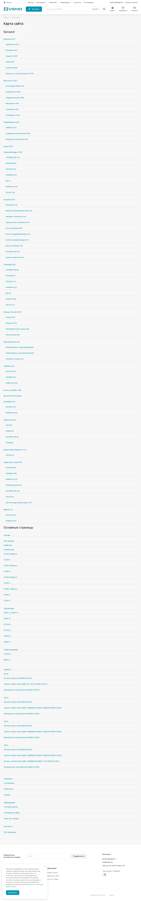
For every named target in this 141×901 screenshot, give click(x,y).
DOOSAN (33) (11, 163)
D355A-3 (7, 636)
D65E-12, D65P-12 (11, 612)
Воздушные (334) (13, 92)
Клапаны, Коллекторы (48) (17, 139)
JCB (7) (8, 181)
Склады (7, 795)
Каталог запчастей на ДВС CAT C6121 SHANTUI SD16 (25, 684)
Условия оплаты (11, 807)
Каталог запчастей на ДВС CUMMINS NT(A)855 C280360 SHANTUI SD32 (33, 755)
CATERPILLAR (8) (12, 270)
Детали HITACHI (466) (12, 396)
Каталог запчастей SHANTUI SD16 (18, 678)
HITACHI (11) (11, 281)
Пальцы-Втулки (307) (12, 312)
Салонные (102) (12, 109)
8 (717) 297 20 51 (116, 2)
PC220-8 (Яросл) (10, 565)
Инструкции (9, 541)
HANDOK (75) (11, 127)
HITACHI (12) (11, 515)
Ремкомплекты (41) (12, 342)
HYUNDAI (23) (11, 473)
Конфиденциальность (97, 895)
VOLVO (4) (10, 455)
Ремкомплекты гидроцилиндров (19, 347)
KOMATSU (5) (11, 521)
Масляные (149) (12, 103)
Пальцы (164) (11, 323)
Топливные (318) (13, 115)
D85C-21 (7, 660)
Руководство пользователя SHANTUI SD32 (21, 767)
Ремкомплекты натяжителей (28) (20, 353)
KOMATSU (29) (11, 186)
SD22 (6, 697)
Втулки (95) (10, 317)
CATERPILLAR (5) (12, 437)
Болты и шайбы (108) (12, 390)
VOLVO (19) (10, 192)
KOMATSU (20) (11, 383)
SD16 (6, 674)
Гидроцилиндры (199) (13, 152)
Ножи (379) (8, 146)
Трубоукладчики (11, 649)
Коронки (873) (9, 39)
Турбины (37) (9, 366)
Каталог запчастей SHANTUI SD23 (18, 726)
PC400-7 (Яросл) (10, 589)
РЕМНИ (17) (8, 510)
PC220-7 (7, 560)
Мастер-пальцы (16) (14, 246)
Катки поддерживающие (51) (18, 234)
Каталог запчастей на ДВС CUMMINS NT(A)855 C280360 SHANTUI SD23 (33, 731)
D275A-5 (7, 630)
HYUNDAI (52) (11, 175)
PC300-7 (7, 571)
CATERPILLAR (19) (13, 491)
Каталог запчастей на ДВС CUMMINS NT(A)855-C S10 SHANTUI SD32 (31, 761)
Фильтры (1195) (10, 80)
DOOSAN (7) (10, 275)
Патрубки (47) (9, 401)
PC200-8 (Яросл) (10, 554)
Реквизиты (8, 789)
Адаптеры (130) (12, 44)
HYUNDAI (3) (11, 377)
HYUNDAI (9, 442)
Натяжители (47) (13, 251)
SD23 (6, 721)
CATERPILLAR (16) (13, 157)
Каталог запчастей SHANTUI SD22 (18, 702)
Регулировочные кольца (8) (17, 329)
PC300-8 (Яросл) (10, 577)
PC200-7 (7, 595)
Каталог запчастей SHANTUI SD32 (18, 749)
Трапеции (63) (9, 264)
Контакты (8, 826)
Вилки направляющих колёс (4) (19, 211)
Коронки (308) (11, 67)
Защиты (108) (11, 56)
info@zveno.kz (107, 862)
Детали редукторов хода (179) (19, 502)
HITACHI (9, 425)
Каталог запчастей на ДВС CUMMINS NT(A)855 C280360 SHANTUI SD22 (33, 708)
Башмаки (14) (11, 205)
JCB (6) (8, 293)
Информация (9, 802)
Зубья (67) (10, 62)
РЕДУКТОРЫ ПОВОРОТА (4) (15, 450)
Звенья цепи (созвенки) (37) (17, 222)
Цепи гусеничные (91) (15, 257)
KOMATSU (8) (11, 299)
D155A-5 (7, 624)
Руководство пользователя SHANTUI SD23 (21, 737)
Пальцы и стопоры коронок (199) (20, 73)
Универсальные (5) (14, 485)
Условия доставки (11, 812)
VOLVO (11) (10, 305)
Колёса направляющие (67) (17, 240)
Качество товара (11, 818)
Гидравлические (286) (15, 97)
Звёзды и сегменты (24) (16, 216)
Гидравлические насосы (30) (18, 133)
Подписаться (78, 856)
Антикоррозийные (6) (15, 86)
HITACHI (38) (11, 467)
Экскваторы (9, 549)
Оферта (111, 895)
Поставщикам (10, 832)
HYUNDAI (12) (11, 287)
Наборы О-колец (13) (14, 359)
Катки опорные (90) (14, 228)
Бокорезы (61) (12, 50)
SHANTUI (7, 669)
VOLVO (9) (10, 497)
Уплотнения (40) (12, 335)
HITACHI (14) (11, 371)
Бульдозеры (9, 608)
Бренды (7, 535)
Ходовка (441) (9, 199)
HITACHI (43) (11, 169)
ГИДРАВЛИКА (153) (11, 122)
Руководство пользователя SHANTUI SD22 (21, 713)
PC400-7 (7, 583)
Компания (8, 779)
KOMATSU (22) (11, 479)
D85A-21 (7, 618)
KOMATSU (10, 431)
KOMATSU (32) (11, 413)
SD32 (6, 745)
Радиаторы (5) (10, 420)
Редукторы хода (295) (13, 462)
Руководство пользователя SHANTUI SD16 (21, 690)
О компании (9, 783)
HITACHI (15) (11, 407)
